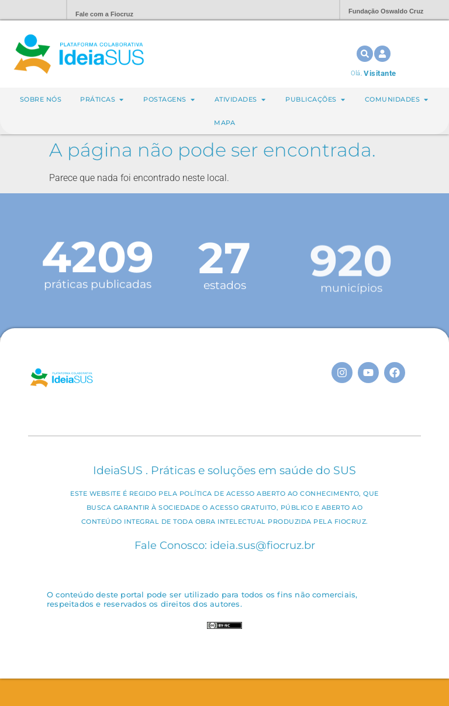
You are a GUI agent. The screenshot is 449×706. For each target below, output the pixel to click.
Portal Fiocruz (29, 10)
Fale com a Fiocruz (104, 14)
